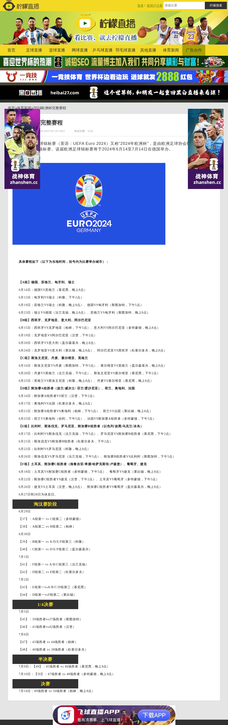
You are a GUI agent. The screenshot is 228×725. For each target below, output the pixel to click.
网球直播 (80, 50)
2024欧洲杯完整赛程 (49, 108)
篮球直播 (57, 50)
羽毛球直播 (125, 50)
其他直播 (148, 50)
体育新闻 (171, 50)
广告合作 (194, 50)
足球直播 (34, 50)
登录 (140, 5)
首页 (11, 50)
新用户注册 (154, 5)
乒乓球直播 (102, 50)
